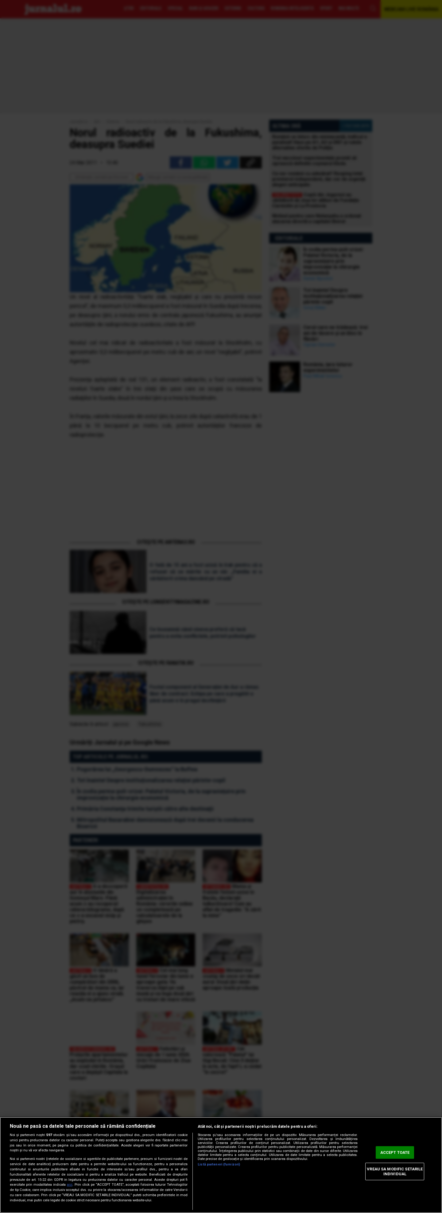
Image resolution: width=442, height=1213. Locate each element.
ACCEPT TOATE (395, 1152)
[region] (221, 1165)
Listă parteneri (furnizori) (219, 1164)
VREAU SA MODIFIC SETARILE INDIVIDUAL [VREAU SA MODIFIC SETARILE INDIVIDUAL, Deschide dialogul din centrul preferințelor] (395, 1171)
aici (69, 1185)
